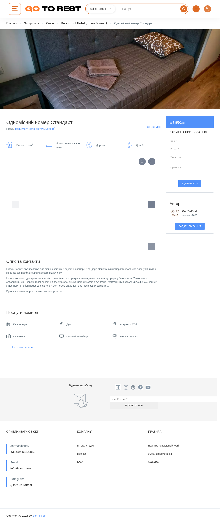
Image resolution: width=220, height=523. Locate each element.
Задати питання (190, 226)
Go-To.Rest (189, 211)
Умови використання (160, 454)
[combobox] (101, 9)
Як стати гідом (85, 445)
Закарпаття (31, 23)
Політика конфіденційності (163, 445)
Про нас (82, 454)
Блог (80, 462)
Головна (11, 23)
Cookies (153, 462)
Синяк (50, 23)
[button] (151, 246)
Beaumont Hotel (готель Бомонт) (84, 23)
